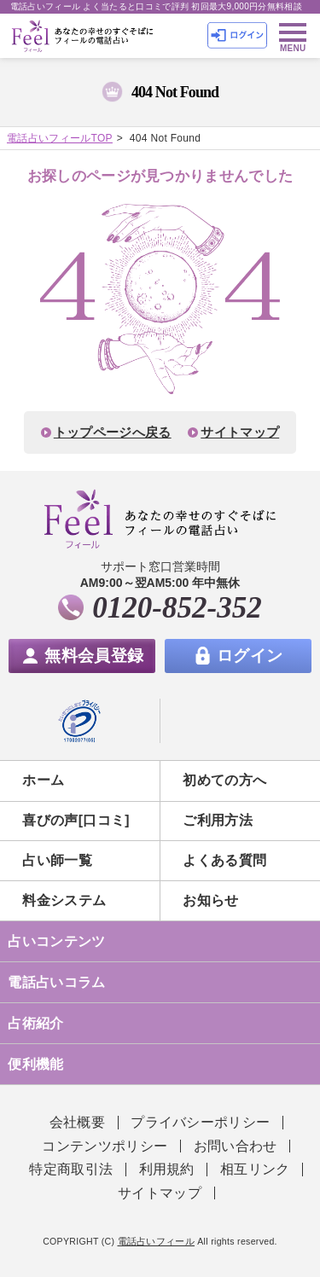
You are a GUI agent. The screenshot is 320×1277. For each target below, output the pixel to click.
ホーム (43, 780)
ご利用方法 (218, 820)
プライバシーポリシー (200, 1122)
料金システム (64, 900)
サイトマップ (240, 432)
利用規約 (167, 1169)
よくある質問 (224, 860)
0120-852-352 (176, 607)
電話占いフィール (156, 1241)
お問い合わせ (235, 1146)
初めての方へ (224, 780)
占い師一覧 (57, 860)
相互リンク (255, 1169)
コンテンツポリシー (104, 1146)
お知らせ (210, 900)
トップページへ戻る (113, 432)
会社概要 (77, 1122)
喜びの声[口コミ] (75, 820)
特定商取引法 (71, 1169)
